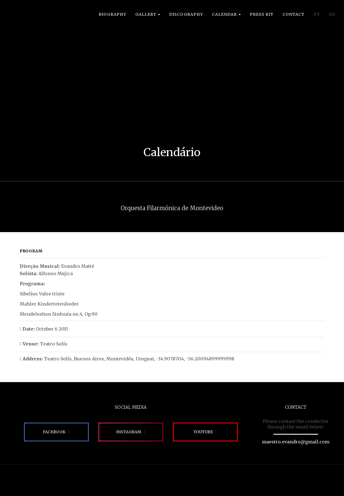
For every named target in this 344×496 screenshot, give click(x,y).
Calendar (226, 14)
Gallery (147, 14)
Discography (186, 14)
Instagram (128, 431)
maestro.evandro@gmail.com (295, 442)
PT (317, 14)
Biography (112, 14)
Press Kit (262, 14)
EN (332, 14)
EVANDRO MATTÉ (30, 19)
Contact (294, 14)
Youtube (203, 431)
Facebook (54, 431)
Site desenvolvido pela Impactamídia (172, 480)
